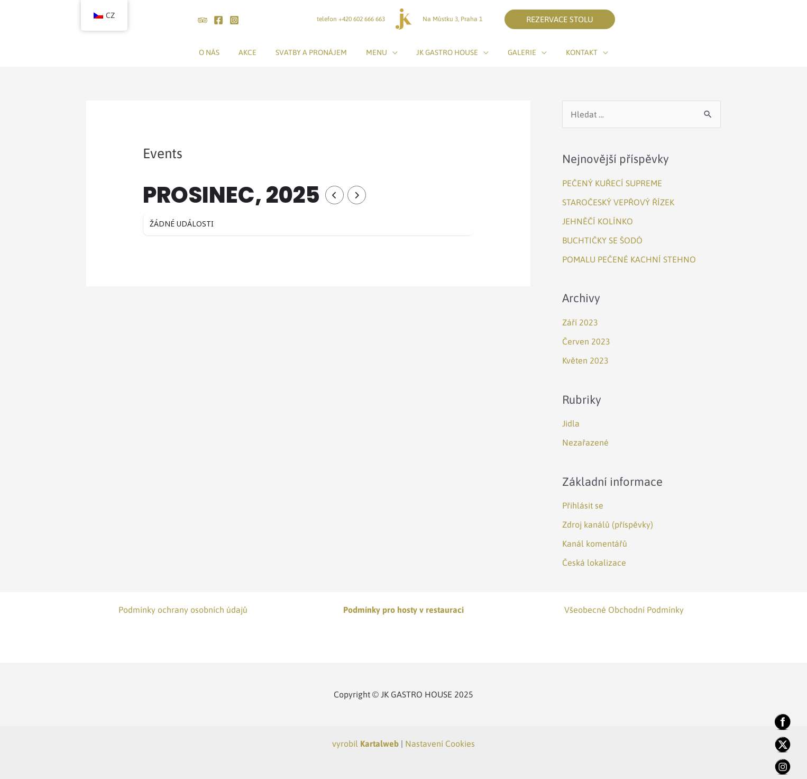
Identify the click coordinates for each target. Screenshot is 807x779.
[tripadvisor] (202, 20)
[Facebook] (218, 20)
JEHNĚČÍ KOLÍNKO (597, 221)
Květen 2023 (585, 360)
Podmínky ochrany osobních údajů (182, 609)
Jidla (571, 423)
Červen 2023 (586, 341)
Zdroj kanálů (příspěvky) (607, 524)
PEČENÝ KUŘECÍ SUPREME (612, 183)
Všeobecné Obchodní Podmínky (624, 609)
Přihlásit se (582, 505)
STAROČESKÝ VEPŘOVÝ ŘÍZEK (618, 202)
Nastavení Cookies (440, 743)
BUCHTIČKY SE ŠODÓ (602, 240)
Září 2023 (580, 322)
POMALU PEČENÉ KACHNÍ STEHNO (629, 259)
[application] (392, 52)
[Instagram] (234, 20)
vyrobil (365, 743)
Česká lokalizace (594, 562)
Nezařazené (585, 442)
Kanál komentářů (594, 543)
